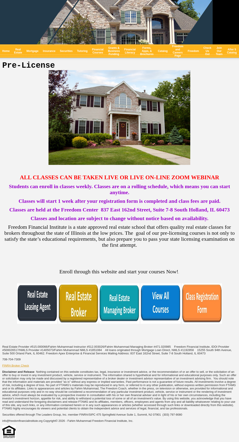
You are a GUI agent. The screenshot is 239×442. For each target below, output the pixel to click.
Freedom (193, 51)
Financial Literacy (130, 51)
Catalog (163, 51)
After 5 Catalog (232, 51)
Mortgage (33, 51)
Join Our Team (219, 51)
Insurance (49, 51)
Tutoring (82, 51)
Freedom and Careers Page (177, 51)
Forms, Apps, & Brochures (147, 51)
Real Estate (18, 51)
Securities (66, 51)
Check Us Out (207, 51)
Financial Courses (97, 51)
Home (6, 51)
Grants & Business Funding (114, 51)
